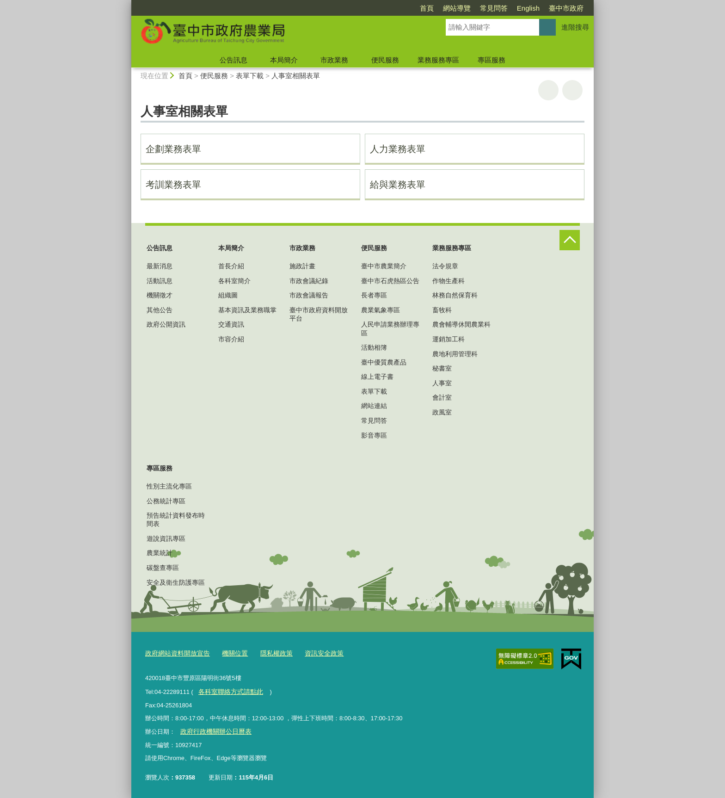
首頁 (427, 8)
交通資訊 (231, 324)
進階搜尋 (575, 27)
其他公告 (159, 310)
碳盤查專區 (163, 567)
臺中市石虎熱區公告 (390, 281)
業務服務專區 (438, 60)
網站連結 (374, 405)
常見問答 (494, 8)
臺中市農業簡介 (383, 266)
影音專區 (374, 435)
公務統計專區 (166, 501)
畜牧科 (442, 310)
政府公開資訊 (166, 324)
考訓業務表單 (173, 184)
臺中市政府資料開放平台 (318, 314)
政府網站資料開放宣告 (175, 653)
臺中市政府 (566, 8)
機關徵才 (159, 295)
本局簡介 (284, 60)
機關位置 (229, 653)
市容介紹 (231, 339)
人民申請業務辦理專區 (390, 328)
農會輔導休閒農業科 (461, 324)
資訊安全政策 (314, 653)
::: (127, 4)
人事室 (442, 383)
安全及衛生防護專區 (176, 582)
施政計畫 (302, 266)
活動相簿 (374, 347)
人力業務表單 (397, 149)
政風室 (442, 412)
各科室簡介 (234, 281)
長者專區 (374, 295)
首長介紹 (231, 266)
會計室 (442, 397)
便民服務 (385, 60)
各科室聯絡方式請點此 (228, 690)
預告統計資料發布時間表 (176, 519)
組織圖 (228, 295)
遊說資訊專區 (166, 538)
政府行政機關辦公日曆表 (213, 729)
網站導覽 (457, 8)
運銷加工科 (448, 339)
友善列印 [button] (548, 90)
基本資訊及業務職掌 (247, 310)
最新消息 (159, 266)
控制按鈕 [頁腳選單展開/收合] (569, 240)
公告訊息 (233, 60)
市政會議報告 (308, 295)
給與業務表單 (397, 184)
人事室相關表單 (295, 76)
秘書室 (442, 368)
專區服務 (491, 60)
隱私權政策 (269, 653)
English (528, 8)
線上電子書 (377, 376)
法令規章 (445, 266)
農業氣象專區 (380, 310)
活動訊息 (159, 281)
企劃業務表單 (173, 149)
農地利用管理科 (455, 354)
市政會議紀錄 (308, 281)
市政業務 (334, 60)
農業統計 (159, 553)
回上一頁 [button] (572, 90)
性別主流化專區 (169, 486)
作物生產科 (448, 281)
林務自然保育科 (455, 295)
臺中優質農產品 (383, 362)
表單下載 (250, 76)
